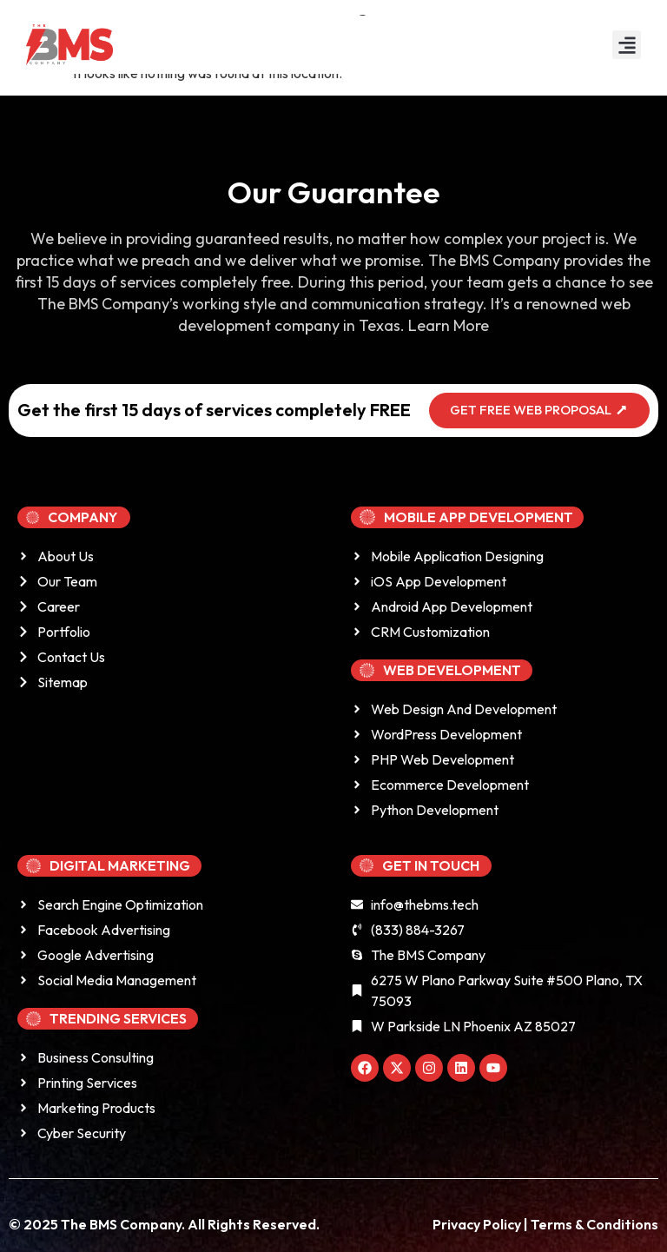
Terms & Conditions (594, 1224)
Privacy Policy (478, 1224)
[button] (626, 44)
